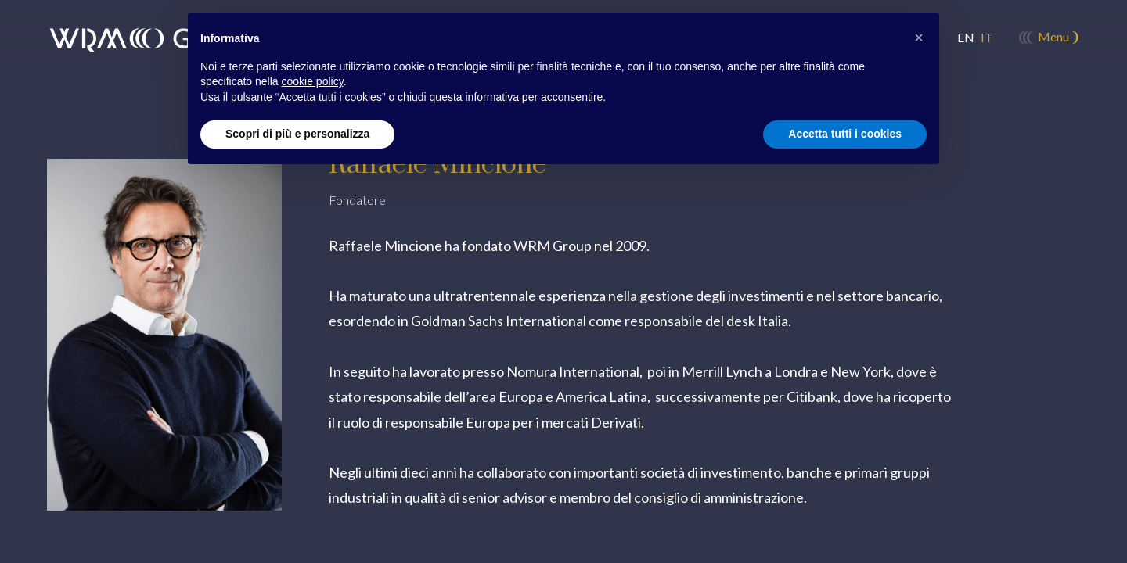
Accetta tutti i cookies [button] (845, 133)
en (965, 37)
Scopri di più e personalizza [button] (297, 133)
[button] (918, 37)
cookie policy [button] (313, 81)
